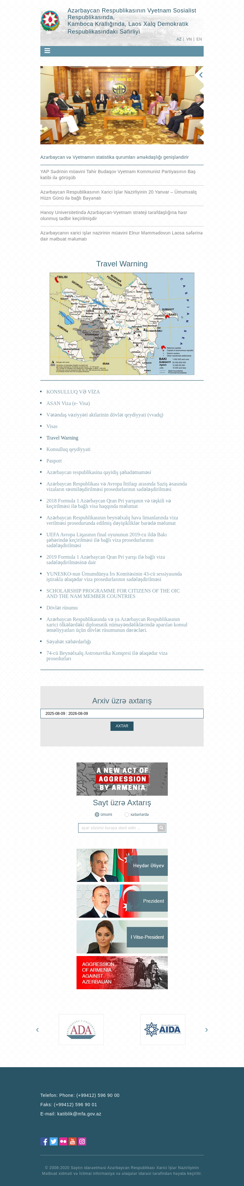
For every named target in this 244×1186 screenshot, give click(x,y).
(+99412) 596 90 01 (75, 1104)
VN (189, 39)
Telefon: (80, 1095)
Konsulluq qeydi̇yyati (68, 449)
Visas (52, 426)
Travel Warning (62, 437)
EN (199, 39)
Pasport (54, 460)
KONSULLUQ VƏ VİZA (73, 391)
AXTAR (122, 726)
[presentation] (37, 1029)
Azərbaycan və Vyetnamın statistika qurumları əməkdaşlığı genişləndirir (114, 157)
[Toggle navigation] (47, 51)
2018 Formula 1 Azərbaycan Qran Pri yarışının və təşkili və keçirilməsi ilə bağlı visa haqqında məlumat (108, 503)
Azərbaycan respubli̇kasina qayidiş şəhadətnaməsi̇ (98, 472)
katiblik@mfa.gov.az (79, 1113)
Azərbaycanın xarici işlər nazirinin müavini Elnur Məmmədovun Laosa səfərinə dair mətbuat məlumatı (121, 235)
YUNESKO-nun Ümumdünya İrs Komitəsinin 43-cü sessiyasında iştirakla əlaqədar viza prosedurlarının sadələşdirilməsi (114, 576)
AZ (179, 39)
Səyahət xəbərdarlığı (68, 641)
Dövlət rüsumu (61, 607)
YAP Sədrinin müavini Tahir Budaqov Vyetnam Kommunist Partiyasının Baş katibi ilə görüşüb (118, 174)
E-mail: (71, 1113)
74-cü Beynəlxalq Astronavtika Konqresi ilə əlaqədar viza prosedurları (106, 655)
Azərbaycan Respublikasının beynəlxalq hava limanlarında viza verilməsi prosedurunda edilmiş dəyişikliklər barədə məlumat (112, 520)
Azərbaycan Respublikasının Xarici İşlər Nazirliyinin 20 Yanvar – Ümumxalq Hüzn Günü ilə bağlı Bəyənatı (118, 195)
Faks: (68, 1104)
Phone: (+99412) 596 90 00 (89, 1095)
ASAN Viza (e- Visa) (68, 403)
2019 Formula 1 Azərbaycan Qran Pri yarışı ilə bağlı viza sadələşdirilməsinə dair (105, 559)
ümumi (106, 814)
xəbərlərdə (139, 814)
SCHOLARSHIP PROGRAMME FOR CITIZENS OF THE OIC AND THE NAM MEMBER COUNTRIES (113, 593)
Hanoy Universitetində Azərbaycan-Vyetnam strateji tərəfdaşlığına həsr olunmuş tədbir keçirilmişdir (113, 215)
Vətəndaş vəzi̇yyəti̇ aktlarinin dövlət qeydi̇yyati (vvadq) (104, 414)
